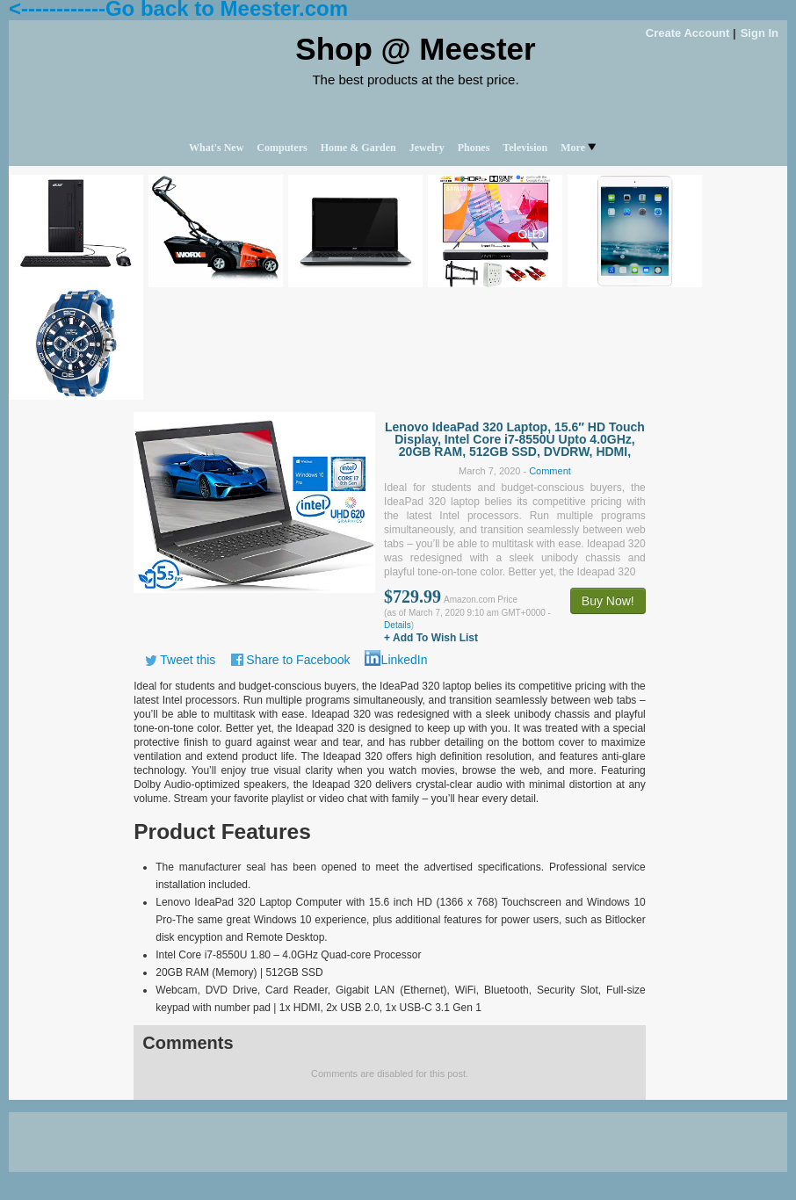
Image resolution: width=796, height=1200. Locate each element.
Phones (474, 147)
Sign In (759, 33)
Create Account (688, 33)
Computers (282, 147)
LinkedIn (404, 660)
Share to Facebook (298, 660)
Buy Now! (608, 601)
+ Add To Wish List (431, 638)
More (578, 147)
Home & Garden (358, 147)
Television (525, 147)
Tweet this (187, 660)
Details (397, 625)
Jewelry (427, 147)
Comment (550, 471)
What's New (216, 147)
